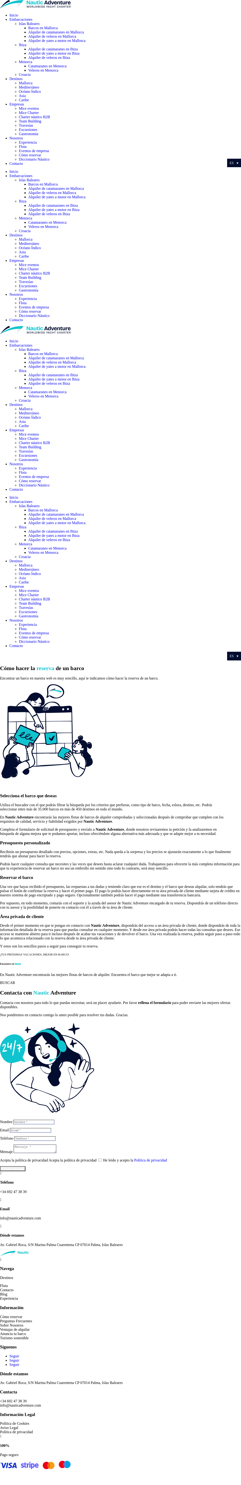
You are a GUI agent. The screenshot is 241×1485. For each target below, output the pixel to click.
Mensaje (6, 1153)
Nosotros (16, 138)
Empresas (16, 104)
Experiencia (28, 142)
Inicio (13, 15)
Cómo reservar (30, 155)
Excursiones (28, 130)
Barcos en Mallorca (43, 28)
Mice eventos (29, 108)
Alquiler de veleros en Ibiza (49, 58)
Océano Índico (30, 91)
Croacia (25, 75)
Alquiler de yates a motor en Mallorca (56, 41)
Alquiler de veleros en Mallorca (52, 36)
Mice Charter (29, 113)
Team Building (30, 121)
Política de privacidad (150, 1162)
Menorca (25, 62)
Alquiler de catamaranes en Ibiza (53, 49)
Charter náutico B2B (34, 117)
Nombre (6, 1122)
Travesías (26, 125)
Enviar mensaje (13, 1170)
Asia (22, 96)
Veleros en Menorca (43, 70)
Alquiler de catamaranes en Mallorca (56, 32)
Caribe (24, 100)
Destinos (16, 79)
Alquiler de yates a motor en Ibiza (54, 53)
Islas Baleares (29, 24)
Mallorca (25, 83)
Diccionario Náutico (34, 159)
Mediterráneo (29, 87)
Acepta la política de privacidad (24, 1162)
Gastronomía (28, 134)
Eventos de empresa (34, 151)
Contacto (16, 164)
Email (4, 1130)
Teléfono (6, 1138)
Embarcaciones (20, 19)
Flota (23, 147)
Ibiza (22, 45)
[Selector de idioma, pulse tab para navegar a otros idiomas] (234, 163)
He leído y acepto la (135, 1162)
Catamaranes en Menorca (47, 66)
